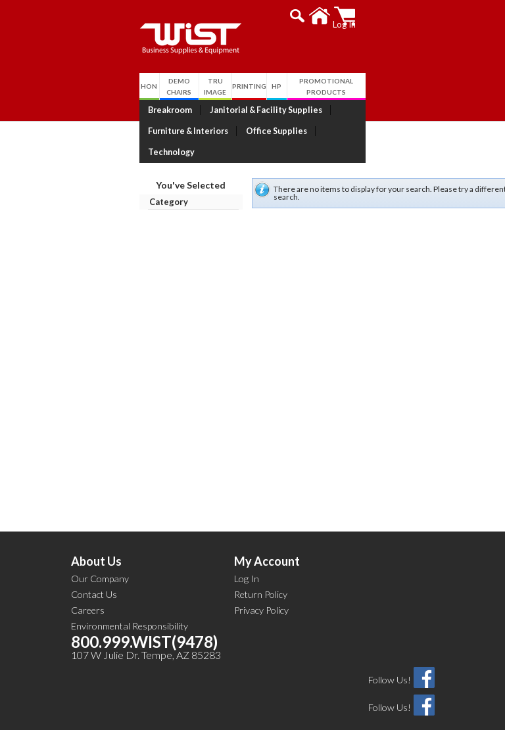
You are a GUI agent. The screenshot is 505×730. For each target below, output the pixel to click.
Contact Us (94, 573)
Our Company (100, 557)
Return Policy (260, 573)
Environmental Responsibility (129, 604)
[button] (376, 16)
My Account (267, 540)
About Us (96, 540)
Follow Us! (389, 658)
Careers (88, 589)
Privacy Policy (261, 589)
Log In (246, 557)
